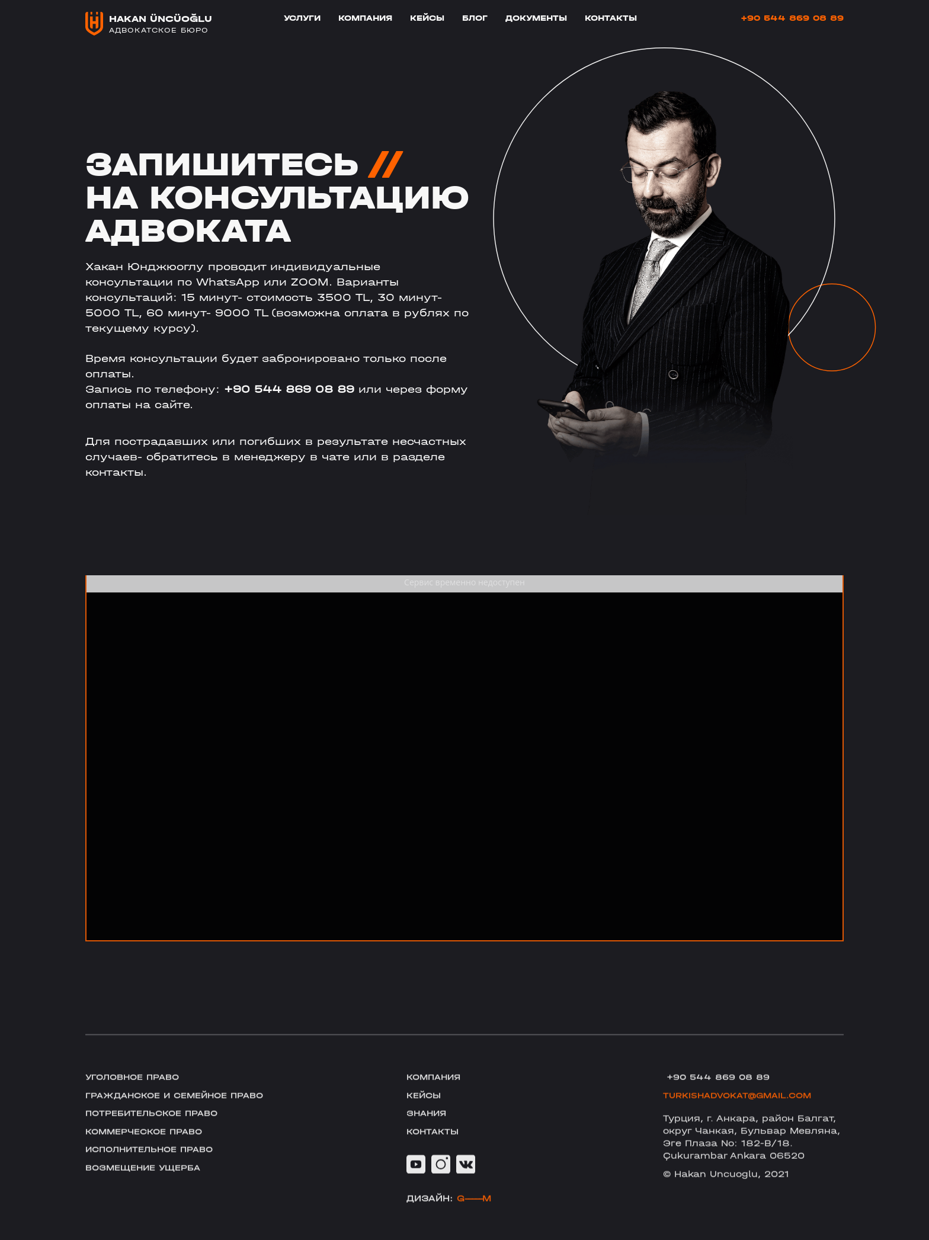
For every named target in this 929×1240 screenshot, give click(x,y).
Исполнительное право (154, 1166)
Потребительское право (156, 1128)
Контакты (611, 18)
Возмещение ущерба (147, 1185)
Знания (428, 1128)
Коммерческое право (148, 1147)
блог (475, 18)
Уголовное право (136, 1090)
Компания (365, 18)
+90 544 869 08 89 (792, 18)
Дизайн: (448, 1215)
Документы (536, 18)
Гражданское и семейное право (181, 1109)
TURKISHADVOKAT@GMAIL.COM (742, 1109)
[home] (148, 24)
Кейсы (427, 18)
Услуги (302, 18)
